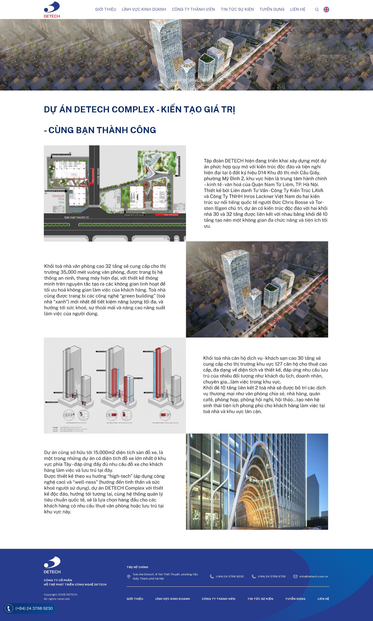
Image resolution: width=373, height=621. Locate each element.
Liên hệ (297, 9)
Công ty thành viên (193, 9)
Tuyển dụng (272, 9)
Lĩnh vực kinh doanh (144, 9)
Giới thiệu (105, 9)
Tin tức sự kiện (237, 9)
